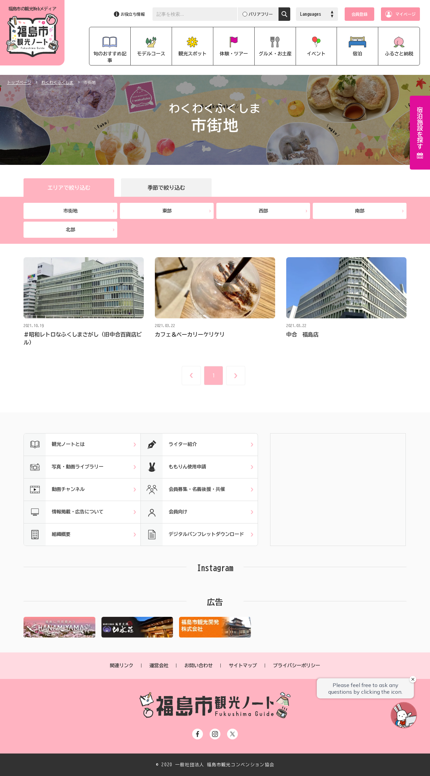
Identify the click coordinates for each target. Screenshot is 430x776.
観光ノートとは (54, 444)
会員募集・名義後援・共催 (183, 489)
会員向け (164, 512)
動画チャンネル (54, 489)
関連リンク (121, 665)
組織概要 (47, 534)
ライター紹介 (169, 444)
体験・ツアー (234, 53)
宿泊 (357, 53)
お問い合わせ (198, 665)
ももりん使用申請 (173, 467)
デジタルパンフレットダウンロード (192, 534)
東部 (186, 211)
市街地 (89, 211)
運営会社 (158, 665)
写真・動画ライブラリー (63, 467)
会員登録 (359, 14)
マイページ (405, 14)
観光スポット (192, 53)
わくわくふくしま (57, 82)
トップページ (19, 82)
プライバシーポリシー (296, 665)
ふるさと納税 (399, 53)
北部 (90, 229)
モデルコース (151, 53)
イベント (316, 53)
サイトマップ (243, 665)
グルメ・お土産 (275, 53)
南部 (379, 211)
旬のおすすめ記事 (109, 57)
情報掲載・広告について (63, 512)
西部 (283, 211)
